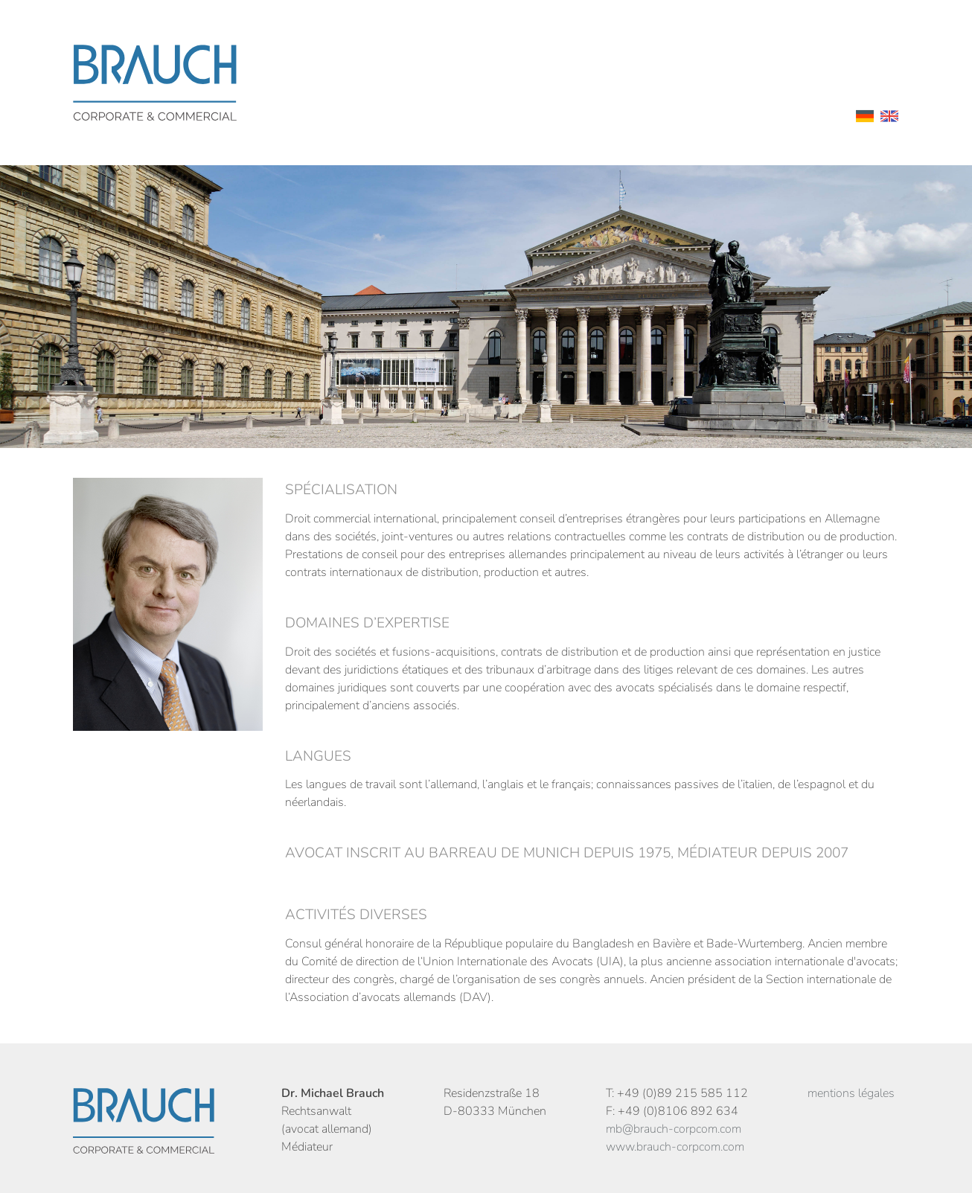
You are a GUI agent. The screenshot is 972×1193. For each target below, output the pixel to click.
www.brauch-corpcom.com (675, 1147)
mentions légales (851, 1093)
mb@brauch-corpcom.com (673, 1129)
